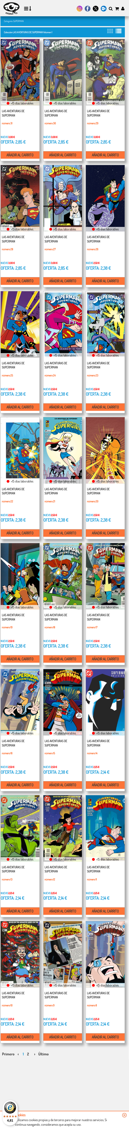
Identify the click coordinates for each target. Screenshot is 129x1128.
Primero (8, 1054)
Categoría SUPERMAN (14, 20)
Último (43, 1054)
